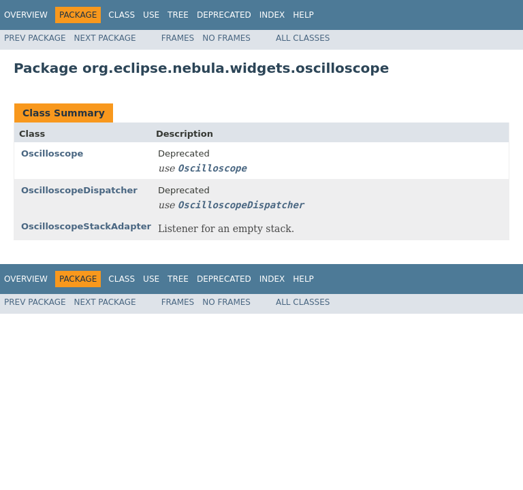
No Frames (226, 38)
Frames (178, 38)
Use (151, 15)
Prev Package (35, 38)
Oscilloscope (52, 153)
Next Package (105, 38)
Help (303, 15)
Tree (178, 15)
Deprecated (224, 15)
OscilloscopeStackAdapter (86, 226)
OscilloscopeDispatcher (79, 190)
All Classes (303, 38)
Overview (26, 15)
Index (272, 15)
